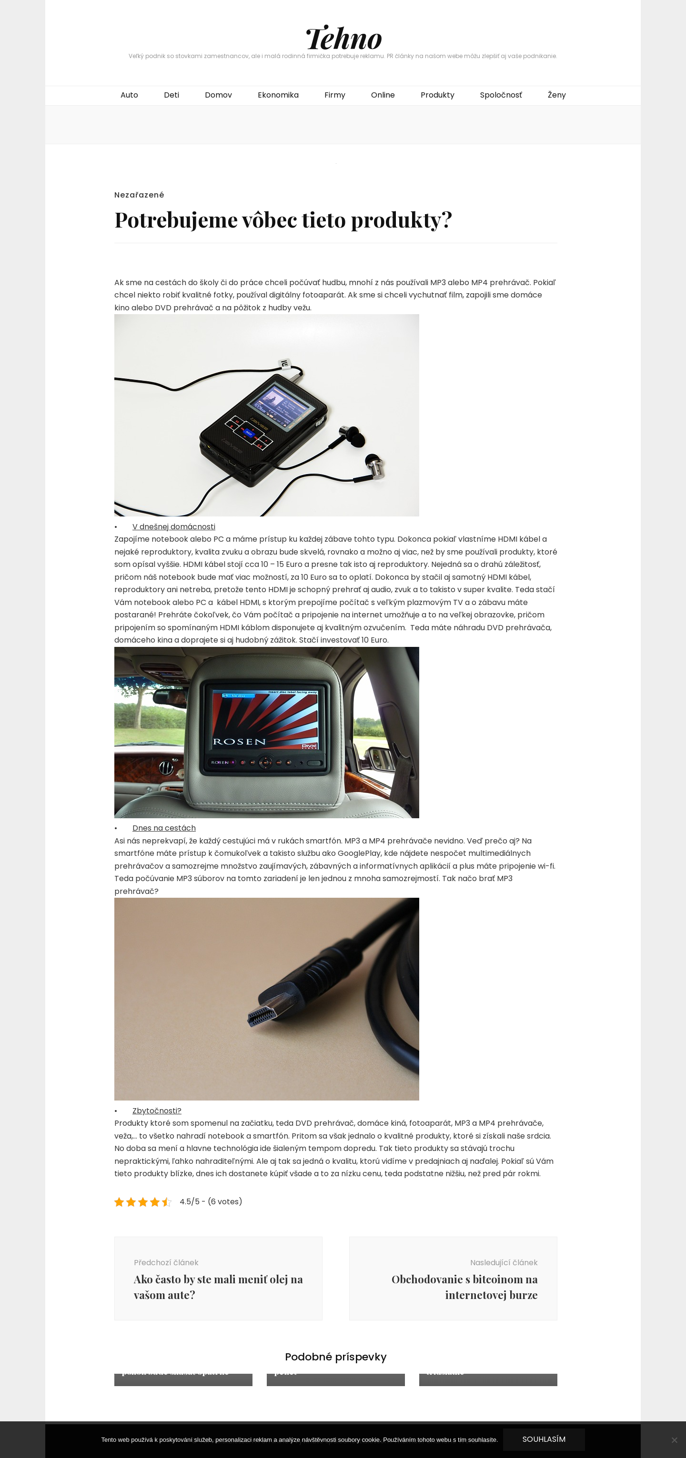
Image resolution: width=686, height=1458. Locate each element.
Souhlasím (544, 1439)
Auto (129, 94)
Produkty (437, 94)
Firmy (334, 94)
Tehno (343, 37)
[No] (674, 1440)
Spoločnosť (501, 94)
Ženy (557, 94)
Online (383, 94)
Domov (218, 94)
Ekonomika (278, 94)
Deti (171, 94)
